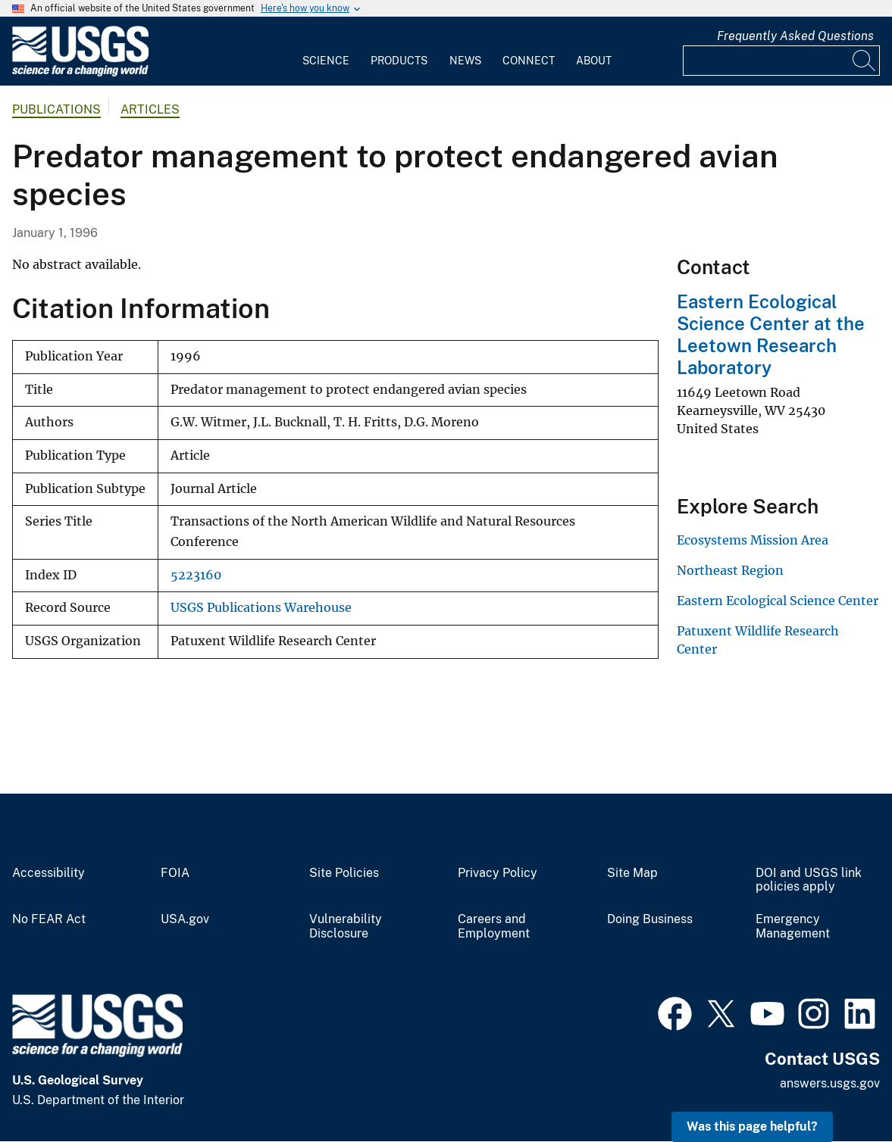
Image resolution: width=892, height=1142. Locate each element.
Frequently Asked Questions (795, 36)
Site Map (632, 873)
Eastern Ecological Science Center (777, 600)
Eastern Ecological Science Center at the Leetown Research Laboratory (771, 334)
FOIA (175, 873)
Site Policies (344, 873)
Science (325, 61)
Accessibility (48, 873)
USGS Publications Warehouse (261, 608)
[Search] (865, 60)
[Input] (781, 60)
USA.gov (185, 919)
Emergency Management (793, 927)
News (465, 61)
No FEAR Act (49, 919)
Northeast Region (730, 570)
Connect (528, 61)
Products (399, 61)
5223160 (196, 575)
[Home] (80, 73)
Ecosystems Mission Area (752, 540)
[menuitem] (326, 51)
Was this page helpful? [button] (752, 1126)
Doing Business (650, 919)
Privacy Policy (497, 873)
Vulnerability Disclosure (345, 927)
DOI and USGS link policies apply (809, 880)
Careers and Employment (494, 927)
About (594, 61)
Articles (150, 109)
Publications (56, 109)
